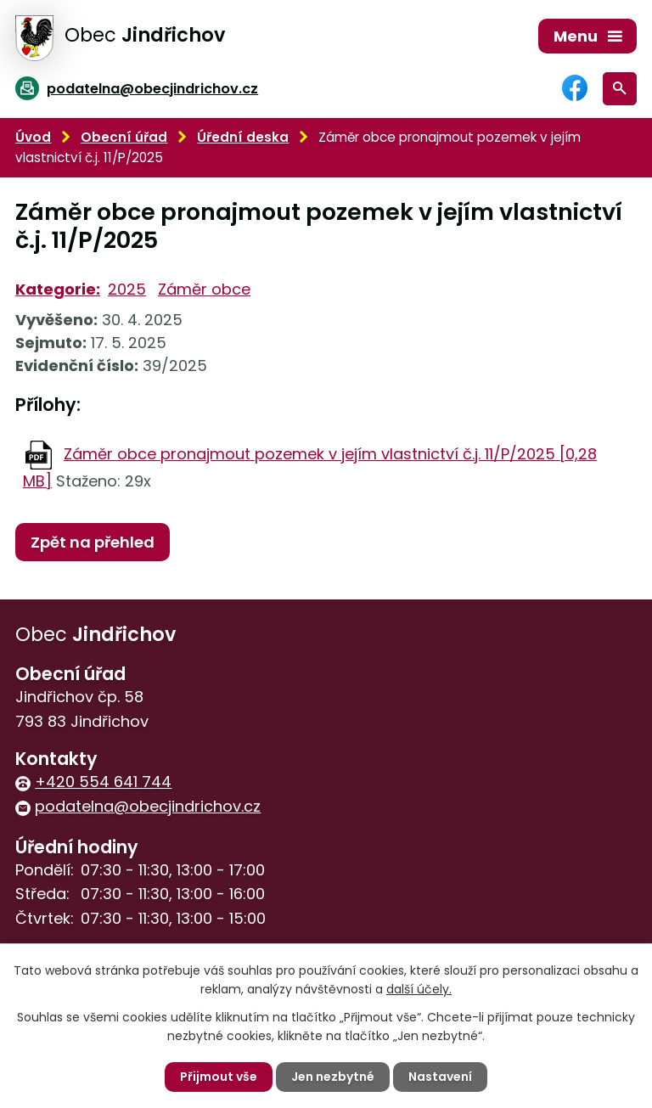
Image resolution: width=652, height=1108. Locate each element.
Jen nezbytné (332, 1076)
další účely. (419, 989)
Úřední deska (243, 137)
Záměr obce (204, 289)
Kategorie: (57, 289)
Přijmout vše (218, 1076)
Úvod (33, 137)
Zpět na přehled (93, 542)
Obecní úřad (124, 137)
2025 (127, 289)
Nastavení (440, 1076)
